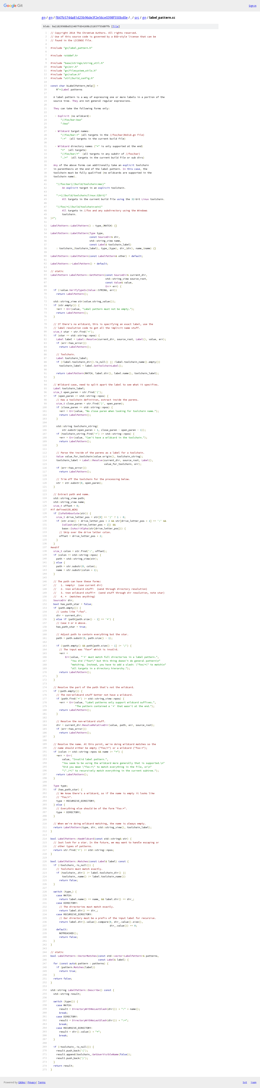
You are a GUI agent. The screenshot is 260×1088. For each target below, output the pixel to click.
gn (44, 17)
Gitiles (21, 1082)
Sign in (252, 5)
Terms (42, 1082)
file (115, 26)
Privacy (31, 1082)
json (253, 1082)
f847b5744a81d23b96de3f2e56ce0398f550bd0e (92, 17)
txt (245, 1082)
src (137, 17)
